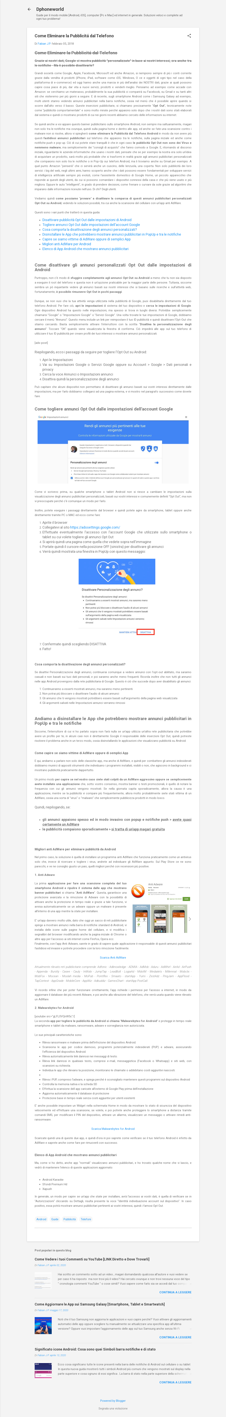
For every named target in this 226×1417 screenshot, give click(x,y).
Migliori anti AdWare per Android (66, 244)
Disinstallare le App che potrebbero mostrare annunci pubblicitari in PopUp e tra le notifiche (111, 234)
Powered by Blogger (113, 1401)
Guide (54, 1219)
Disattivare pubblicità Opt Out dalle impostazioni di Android (86, 220)
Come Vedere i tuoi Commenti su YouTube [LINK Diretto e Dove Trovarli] (92, 1259)
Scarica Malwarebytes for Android (113, 1129)
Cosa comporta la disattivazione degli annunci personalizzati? (89, 229)
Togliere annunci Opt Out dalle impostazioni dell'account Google (91, 225)
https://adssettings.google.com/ (95, 527)
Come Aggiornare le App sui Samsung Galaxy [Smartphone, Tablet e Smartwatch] (100, 1304)
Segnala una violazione (113, 1408)
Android (41, 1219)
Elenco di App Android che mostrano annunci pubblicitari (85, 249)
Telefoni (86, 1219)
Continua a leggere (175, 1292)
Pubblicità (70, 1219)
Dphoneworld (50, 9)
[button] (189, 36)
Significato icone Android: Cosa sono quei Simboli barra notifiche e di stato (95, 1349)
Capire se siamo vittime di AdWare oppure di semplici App (86, 239)
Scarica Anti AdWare (113, 957)
